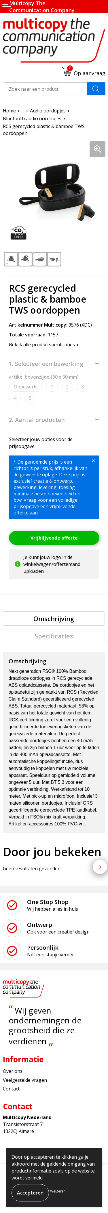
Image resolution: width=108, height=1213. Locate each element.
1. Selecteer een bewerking (46, 364)
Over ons (12, 1071)
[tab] (54, 618)
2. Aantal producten (37, 420)
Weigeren (58, 1191)
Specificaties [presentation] (54, 635)
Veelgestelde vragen (25, 1080)
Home (9, 111)
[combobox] (45, 88)
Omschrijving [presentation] (53, 618)
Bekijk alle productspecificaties (44, 344)
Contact (11, 1089)
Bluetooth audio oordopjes (32, 118)
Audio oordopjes (48, 111)
